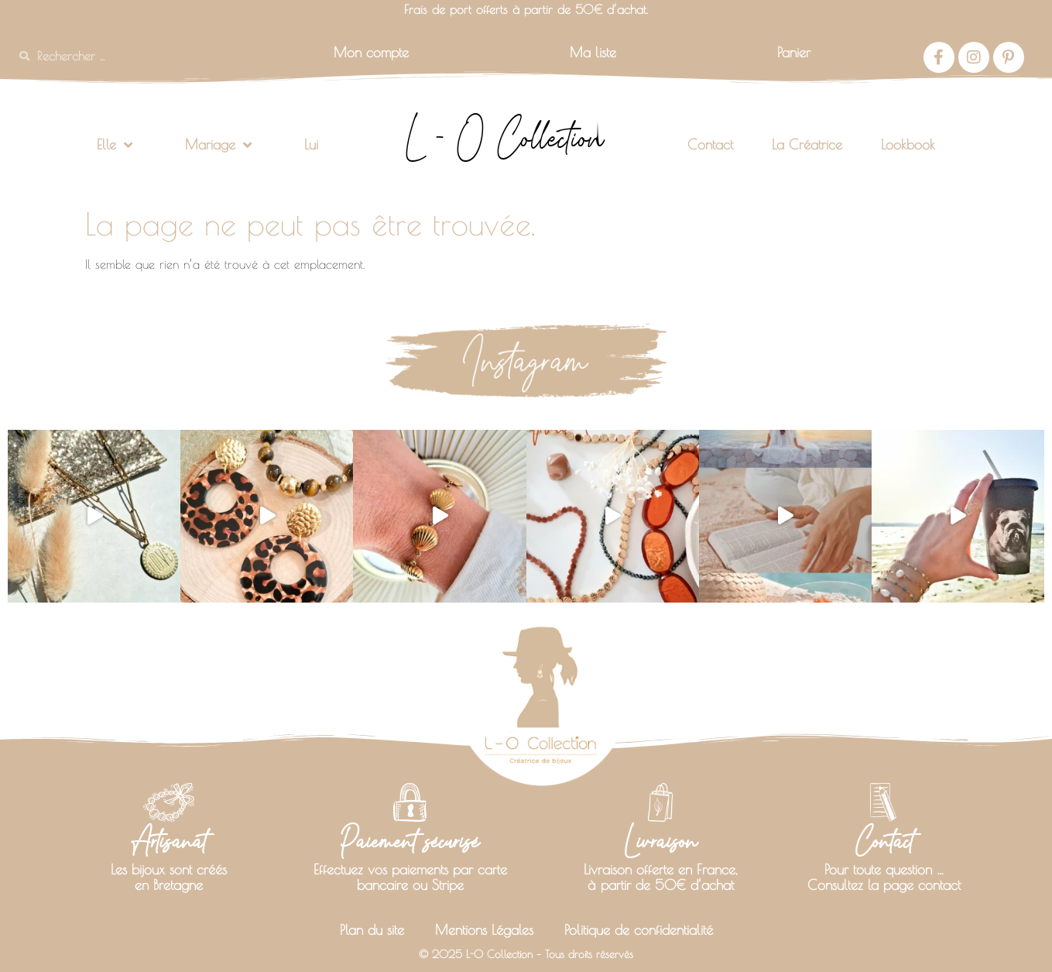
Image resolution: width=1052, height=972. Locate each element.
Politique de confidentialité (638, 930)
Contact (710, 144)
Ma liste (593, 52)
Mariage (218, 145)
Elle (114, 145)
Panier (793, 52)
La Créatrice (807, 144)
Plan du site (372, 930)
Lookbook (908, 144)
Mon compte (371, 52)
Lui (311, 144)
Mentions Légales (484, 930)
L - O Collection (504, 138)
